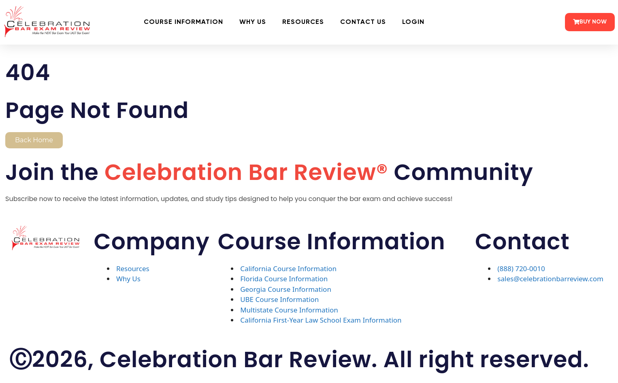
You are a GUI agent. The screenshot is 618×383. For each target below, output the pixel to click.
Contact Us (363, 22)
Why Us (252, 22)
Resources (303, 22)
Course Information (183, 22)
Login (413, 22)
